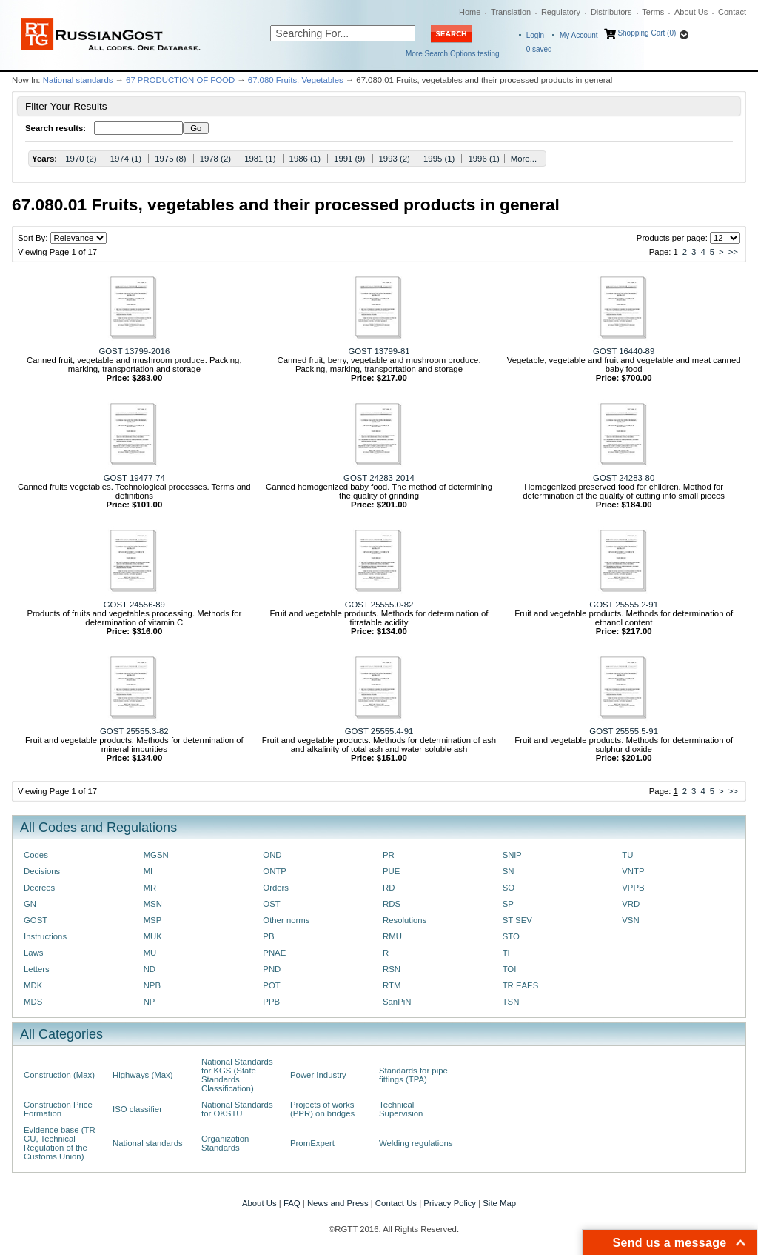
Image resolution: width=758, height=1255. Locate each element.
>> (733, 251)
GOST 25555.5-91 (623, 731)
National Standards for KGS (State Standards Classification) (237, 1075)
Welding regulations (416, 1143)
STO (511, 936)
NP (149, 1001)
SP (508, 903)
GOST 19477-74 (134, 477)
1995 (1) (439, 158)
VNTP (633, 871)
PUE (391, 871)
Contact (732, 11)
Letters (37, 969)
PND (272, 969)
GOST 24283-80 (623, 477)
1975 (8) (170, 158)
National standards (78, 80)
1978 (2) (215, 158)
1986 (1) (305, 158)
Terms (653, 11)
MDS (33, 1001)
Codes (36, 854)
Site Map (499, 1203)
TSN (511, 1001)
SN (508, 871)
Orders (276, 887)
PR (389, 854)
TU (627, 854)
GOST (35, 920)
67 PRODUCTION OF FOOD (180, 80)
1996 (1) (483, 158)
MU (150, 952)
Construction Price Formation (58, 1109)
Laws (34, 952)
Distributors (611, 11)
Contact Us (396, 1203)
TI (506, 952)
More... (524, 158)
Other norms (286, 920)
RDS (391, 903)
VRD (631, 903)
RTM (391, 985)
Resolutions (404, 920)
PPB (271, 1001)
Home (469, 11)
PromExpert (312, 1143)
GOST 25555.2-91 (623, 604)
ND (149, 969)
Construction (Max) (59, 1075)
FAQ (292, 1203)
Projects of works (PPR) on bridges (322, 1109)
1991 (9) (349, 158)
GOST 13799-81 (378, 351)
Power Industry (318, 1075)
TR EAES (521, 985)
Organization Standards (225, 1143)
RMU (392, 936)
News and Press (338, 1203)
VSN (630, 920)
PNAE (274, 952)
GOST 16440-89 (623, 351)
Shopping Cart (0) (646, 33)
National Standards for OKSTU (237, 1109)
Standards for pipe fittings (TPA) (413, 1075)
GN (30, 903)
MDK (33, 985)
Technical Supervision (401, 1109)
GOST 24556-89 (134, 604)
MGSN (156, 854)
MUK (153, 936)
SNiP (512, 854)
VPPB (633, 887)
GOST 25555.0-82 (379, 604)
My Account (579, 35)
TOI (510, 969)
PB (268, 936)
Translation (511, 11)
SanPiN (397, 1001)
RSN (391, 969)
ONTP (274, 871)
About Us (691, 11)
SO (508, 887)
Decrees (39, 887)
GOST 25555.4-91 (379, 731)
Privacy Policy (449, 1203)
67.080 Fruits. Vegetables (295, 80)
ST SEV (517, 920)
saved (539, 49)
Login (535, 35)
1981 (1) (259, 158)
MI (148, 871)
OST (271, 903)
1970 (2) (80, 158)
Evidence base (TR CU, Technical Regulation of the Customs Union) (59, 1143)
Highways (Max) (142, 1075)
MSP (153, 920)
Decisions (42, 871)
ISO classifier (137, 1109)
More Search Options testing (453, 54)
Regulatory (560, 11)
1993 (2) (394, 158)
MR (150, 887)
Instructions (45, 936)
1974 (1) (125, 158)
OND (272, 854)
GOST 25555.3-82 (134, 731)
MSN (153, 903)
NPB (152, 985)
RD (389, 887)
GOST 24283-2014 (379, 477)
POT (271, 985)
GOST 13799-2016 (134, 351)
